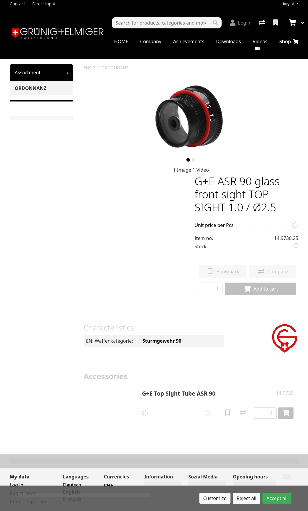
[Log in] (240, 23)
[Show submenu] (67, 72)
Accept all (277, 498)
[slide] (188, 160)
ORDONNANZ (30, 88)
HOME (121, 41)
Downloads (228, 41)
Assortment (28, 72)
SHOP (89, 67)
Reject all (247, 498)
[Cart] (292, 22)
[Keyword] (161, 22)
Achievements (188, 41)
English (289, 3)
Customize (215, 498)
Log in (16, 485)
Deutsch (72, 485)
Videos (260, 44)
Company (151, 41)
